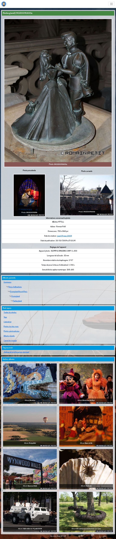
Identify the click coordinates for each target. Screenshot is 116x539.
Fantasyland (17, 301)
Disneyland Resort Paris (18, 292)
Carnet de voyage (10, 341)
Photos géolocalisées (11, 331)
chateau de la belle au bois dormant (16, 352)
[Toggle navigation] (111, 4)
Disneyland (15, 296)
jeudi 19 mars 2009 (64, 236)
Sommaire (7, 282)
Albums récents (9, 336)
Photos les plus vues (11, 327)
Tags (5, 317)
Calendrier (7, 322)
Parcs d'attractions (15, 287)
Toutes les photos (10, 313)
